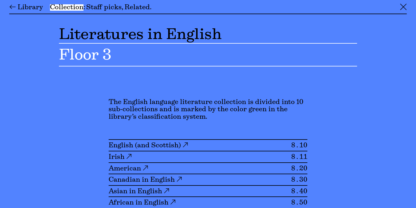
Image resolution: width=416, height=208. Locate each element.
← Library (26, 7)
